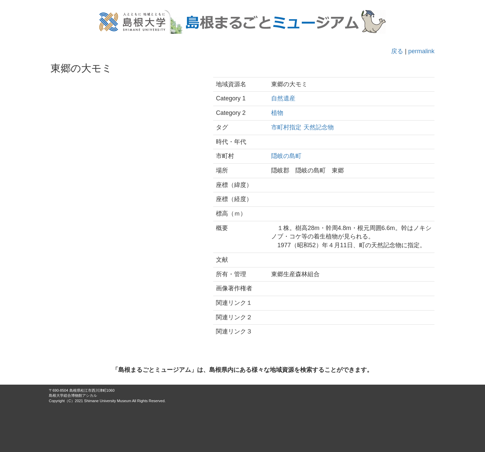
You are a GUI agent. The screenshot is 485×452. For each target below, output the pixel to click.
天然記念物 (318, 127)
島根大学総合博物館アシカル (73, 395)
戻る (397, 51)
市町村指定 (286, 127)
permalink (421, 51)
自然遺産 (283, 98)
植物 (277, 112)
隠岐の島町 (286, 156)
